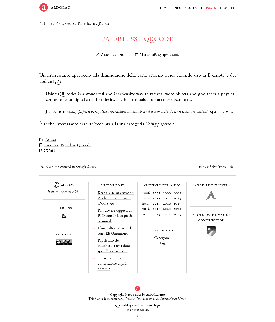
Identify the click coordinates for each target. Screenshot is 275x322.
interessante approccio (69, 75)
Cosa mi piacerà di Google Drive (71, 166)
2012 (70, 23)
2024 (167, 213)
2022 (146, 213)
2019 (157, 208)
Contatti (193, 7)
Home (164, 7)
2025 (177, 213)
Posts (211, 7)
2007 (157, 192)
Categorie (162, 237)
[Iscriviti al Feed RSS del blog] (64, 217)
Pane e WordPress (212, 166)
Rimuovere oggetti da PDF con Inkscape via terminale (115, 215)
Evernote (51, 144)
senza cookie (140, 310)
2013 (177, 198)
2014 (146, 203)
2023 (156, 213)
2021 (177, 208)
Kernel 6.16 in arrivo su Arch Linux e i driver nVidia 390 (116, 198)
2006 (146, 192)
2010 (146, 198)
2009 (177, 192)
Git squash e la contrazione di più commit (112, 263)
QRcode (84, 144)
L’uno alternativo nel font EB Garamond (114, 230)
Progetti (228, 7)
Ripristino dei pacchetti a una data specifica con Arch (114, 245)
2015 (157, 203)
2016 (167, 203)
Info (177, 7)
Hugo (156, 305)
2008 (167, 192)
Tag (162, 243)
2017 (177, 203)
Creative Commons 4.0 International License (155, 298)
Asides (50, 139)
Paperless (68, 144)
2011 (157, 198)
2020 (167, 208)
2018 (146, 208)
